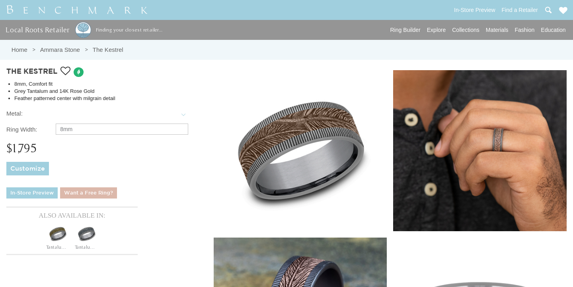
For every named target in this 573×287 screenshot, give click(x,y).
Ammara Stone (60, 49)
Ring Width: (21, 129)
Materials (497, 30)
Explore (436, 30)
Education (553, 30)
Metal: (14, 113)
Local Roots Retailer (37, 30)
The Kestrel (108, 49)
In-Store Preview (32, 193)
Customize (27, 169)
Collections (465, 30)
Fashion (525, 30)
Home (19, 49)
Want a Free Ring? (88, 193)
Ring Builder (405, 30)
